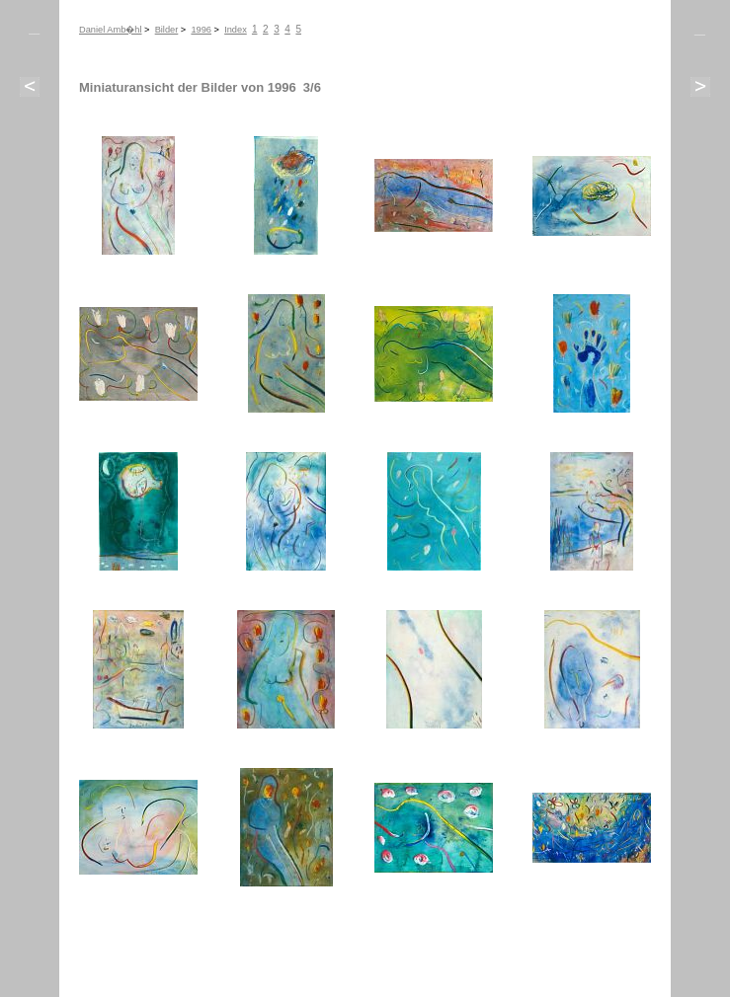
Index (235, 30)
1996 (201, 30)
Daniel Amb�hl (110, 30)
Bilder (167, 30)
